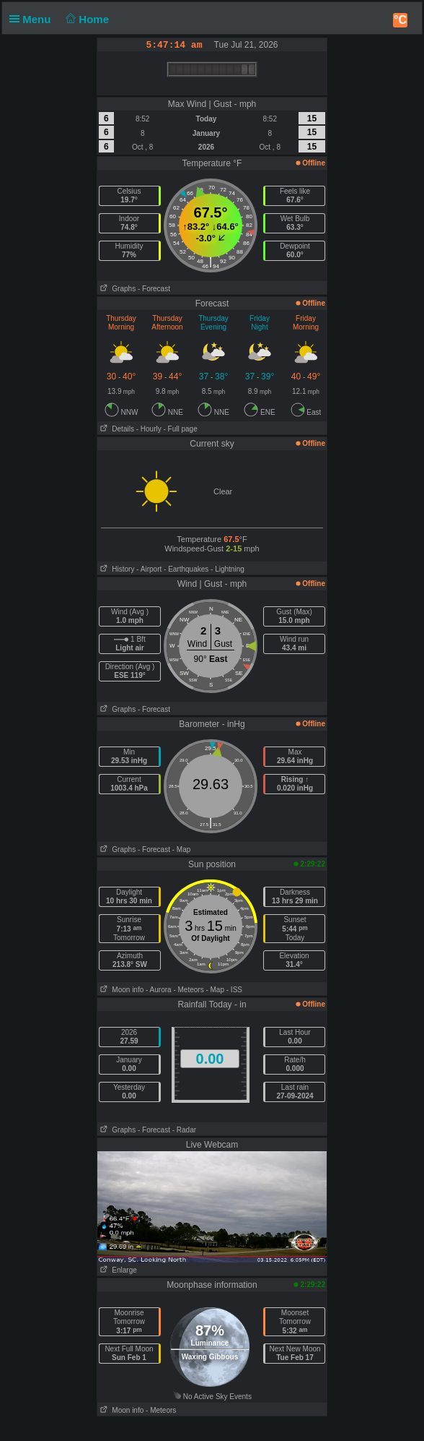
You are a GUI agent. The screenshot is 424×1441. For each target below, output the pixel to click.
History (115, 569)
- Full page (180, 429)
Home (86, 19)
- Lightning (227, 569)
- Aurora (159, 990)
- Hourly (149, 429)
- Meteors (188, 990)
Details (115, 429)
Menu (33, 19)
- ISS (234, 990)
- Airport (149, 569)
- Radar (184, 1130)
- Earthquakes (186, 569)
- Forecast (154, 289)
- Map (181, 849)
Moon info (120, 990)
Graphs (116, 289)
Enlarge (117, 1270)
